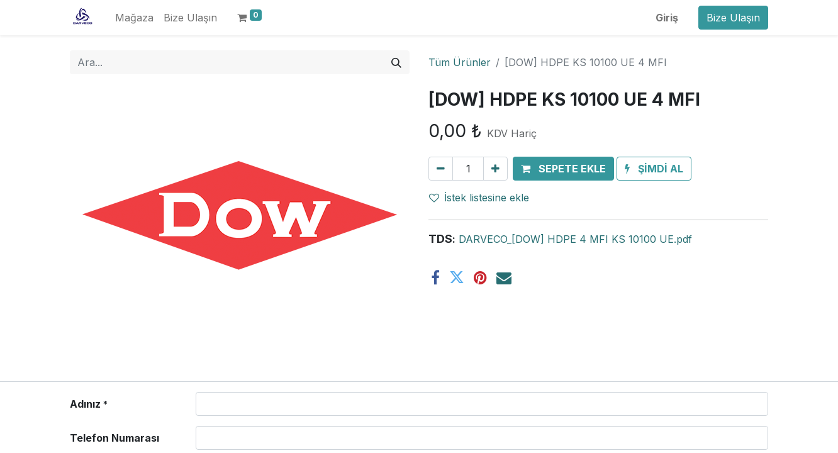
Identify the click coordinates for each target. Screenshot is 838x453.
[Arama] (396, 62)
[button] (563, 169)
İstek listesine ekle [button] (479, 197)
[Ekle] (495, 169)
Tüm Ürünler (459, 62)
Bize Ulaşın (733, 17)
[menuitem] (134, 17)
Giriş (667, 17)
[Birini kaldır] (440, 169)
